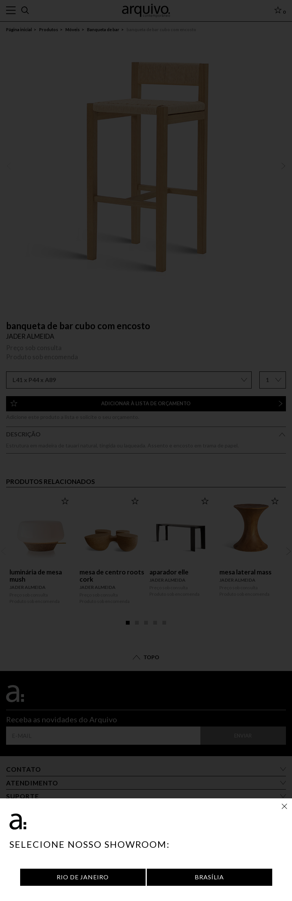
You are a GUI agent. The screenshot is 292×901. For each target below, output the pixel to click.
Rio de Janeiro (83, 876)
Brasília (209, 876)
